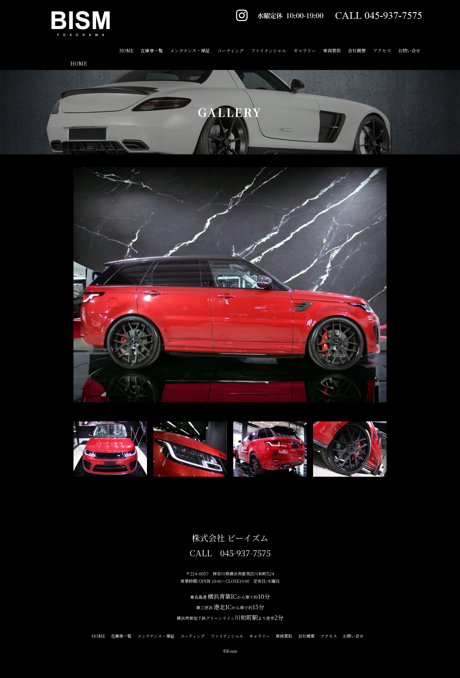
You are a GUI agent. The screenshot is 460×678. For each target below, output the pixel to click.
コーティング (230, 50)
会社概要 (357, 50)
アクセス (382, 50)
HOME (78, 63)
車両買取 (332, 50)
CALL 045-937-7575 (230, 553)
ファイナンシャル (268, 50)
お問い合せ (409, 50)
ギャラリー (305, 50)
